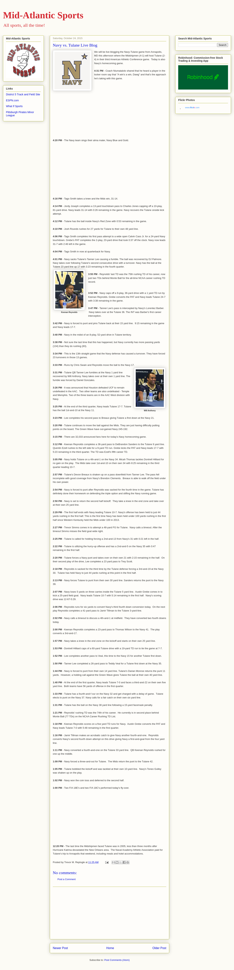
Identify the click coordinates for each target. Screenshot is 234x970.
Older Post (159, 948)
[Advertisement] (109, 913)
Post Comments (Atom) (117, 960)
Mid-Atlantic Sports (43, 15)
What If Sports (14, 106)
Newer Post (60, 948)
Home (110, 948)
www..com (192, 107)
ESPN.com (12, 100)
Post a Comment (66, 879)
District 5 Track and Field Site (23, 94)
